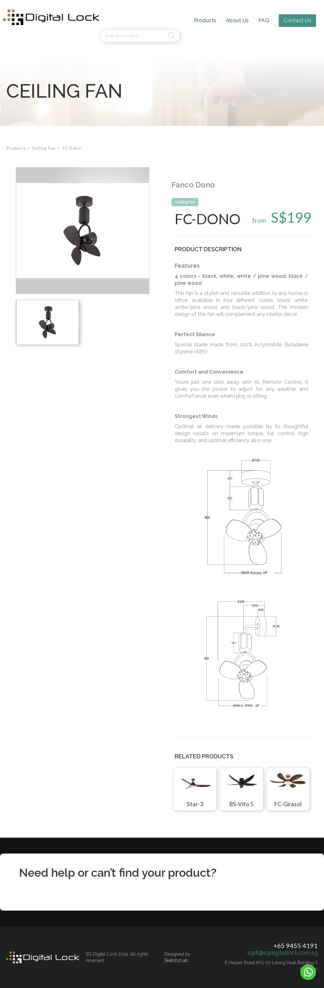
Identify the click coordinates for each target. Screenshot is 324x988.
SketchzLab (176, 960)
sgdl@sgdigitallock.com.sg (282, 953)
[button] (44, 148)
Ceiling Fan (185, 202)
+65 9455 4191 (295, 945)
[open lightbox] (82, 230)
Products (16, 148)
